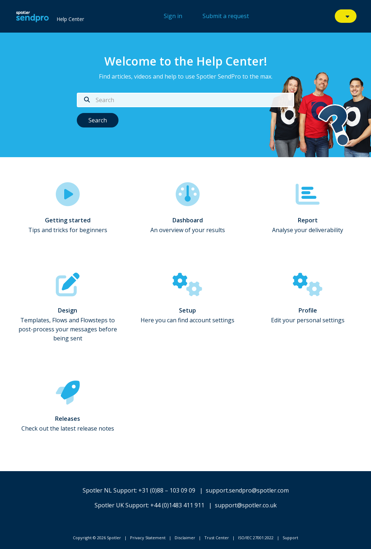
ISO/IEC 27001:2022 (256, 537)
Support (290, 537)
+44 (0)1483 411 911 (177, 505)
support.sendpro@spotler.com (247, 490)
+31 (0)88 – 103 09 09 (166, 490)
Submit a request (226, 16)
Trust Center (216, 537)
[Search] (185, 100)
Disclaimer (185, 537)
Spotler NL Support (109, 490)
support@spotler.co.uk (246, 505)
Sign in (173, 16)
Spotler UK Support (121, 505)
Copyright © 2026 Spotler (97, 537)
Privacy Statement (148, 537)
